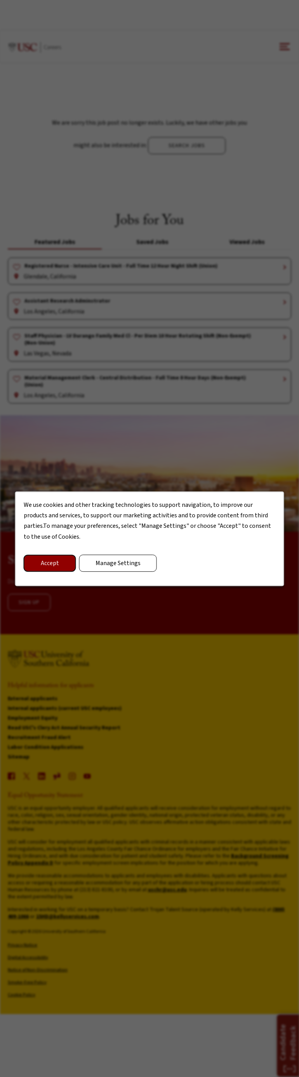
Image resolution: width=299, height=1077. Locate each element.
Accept (50, 563)
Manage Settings (118, 563)
